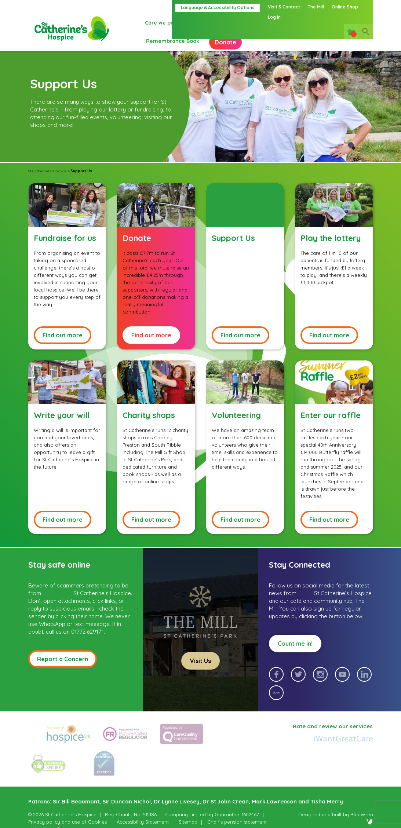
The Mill (316, 7)
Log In (274, 17)
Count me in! (295, 652)
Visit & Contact (284, 7)
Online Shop (345, 7)
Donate (163, 47)
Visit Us (200, 670)
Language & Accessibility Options (218, 7)
